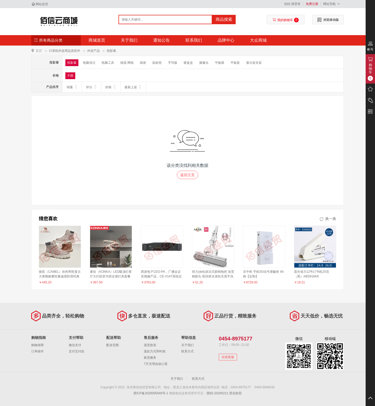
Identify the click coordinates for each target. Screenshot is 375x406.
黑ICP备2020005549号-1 (150, 393)
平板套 (235, 63)
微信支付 (75, 345)
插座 (143, 63)
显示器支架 (254, 63)
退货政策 (150, 345)
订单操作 (37, 351)
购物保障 (37, 345)
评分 (91, 87)
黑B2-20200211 (217, 393)
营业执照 (235, 393)
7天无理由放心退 (155, 364)
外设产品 (93, 51)
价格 (110, 87)
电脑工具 (108, 63)
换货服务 (150, 357)
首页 (39, 50)
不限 (70, 76)
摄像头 (204, 63)
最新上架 (133, 87)
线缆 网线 (127, 63)
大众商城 (258, 40)
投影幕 (111, 51)
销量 (72, 87)
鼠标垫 (157, 63)
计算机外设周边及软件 (64, 51)
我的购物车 (285, 20)
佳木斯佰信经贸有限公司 (59, 21)
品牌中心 (226, 40)
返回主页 (187, 175)
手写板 (172, 63)
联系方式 (187, 351)
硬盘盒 (188, 63)
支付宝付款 (76, 351)
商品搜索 (224, 19)
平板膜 (219, 63)
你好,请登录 (292, 4)
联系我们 (193, 40)
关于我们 (129, 40)
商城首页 (97, 40)
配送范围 (112, 345)
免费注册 (312, 4)
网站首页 (42, 4)
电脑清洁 (89, 63)
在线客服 (228, 357)
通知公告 (161, 40)
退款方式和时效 (155, 351)
